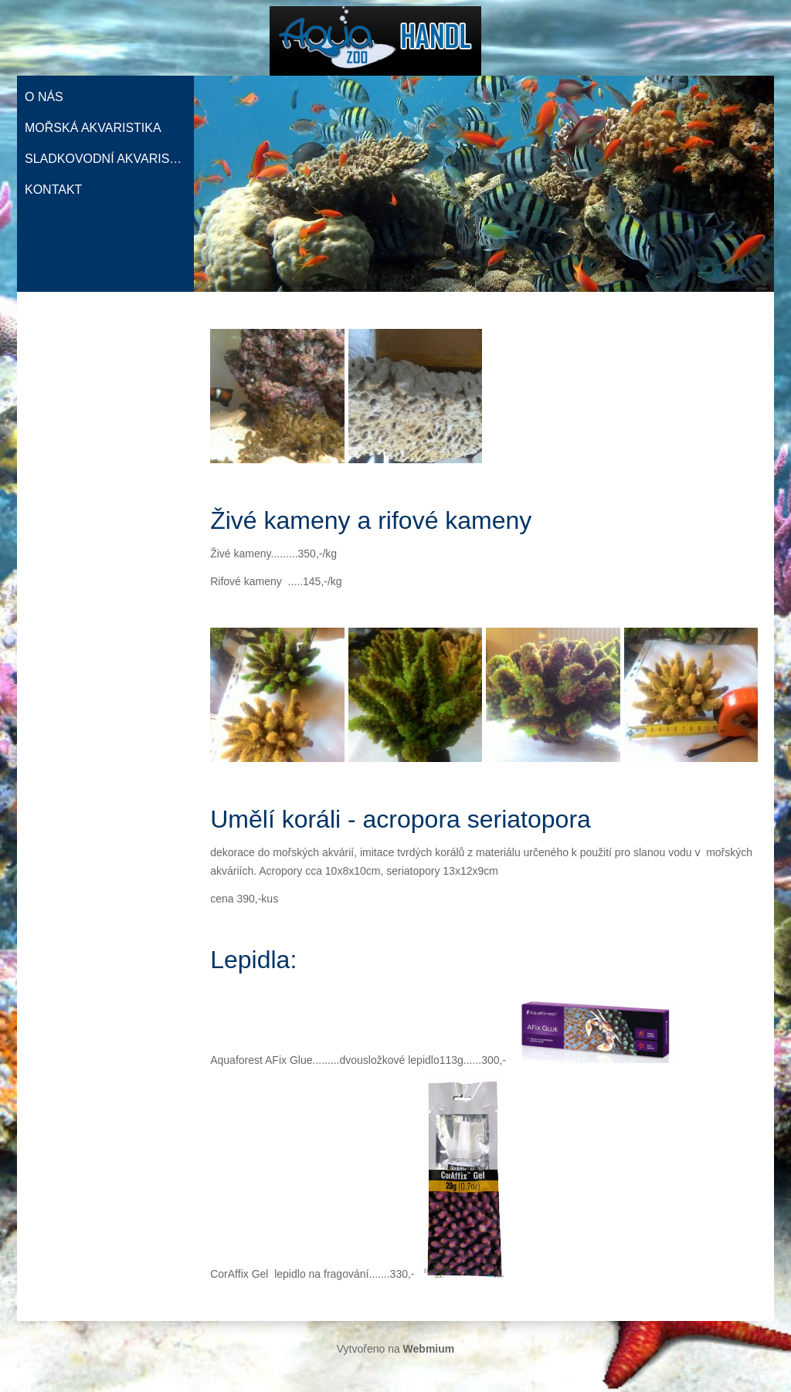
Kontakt (53, 189)
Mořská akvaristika (93, 127)
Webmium (429, 1349)
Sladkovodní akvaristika (109, 158)
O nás (44, 96)
